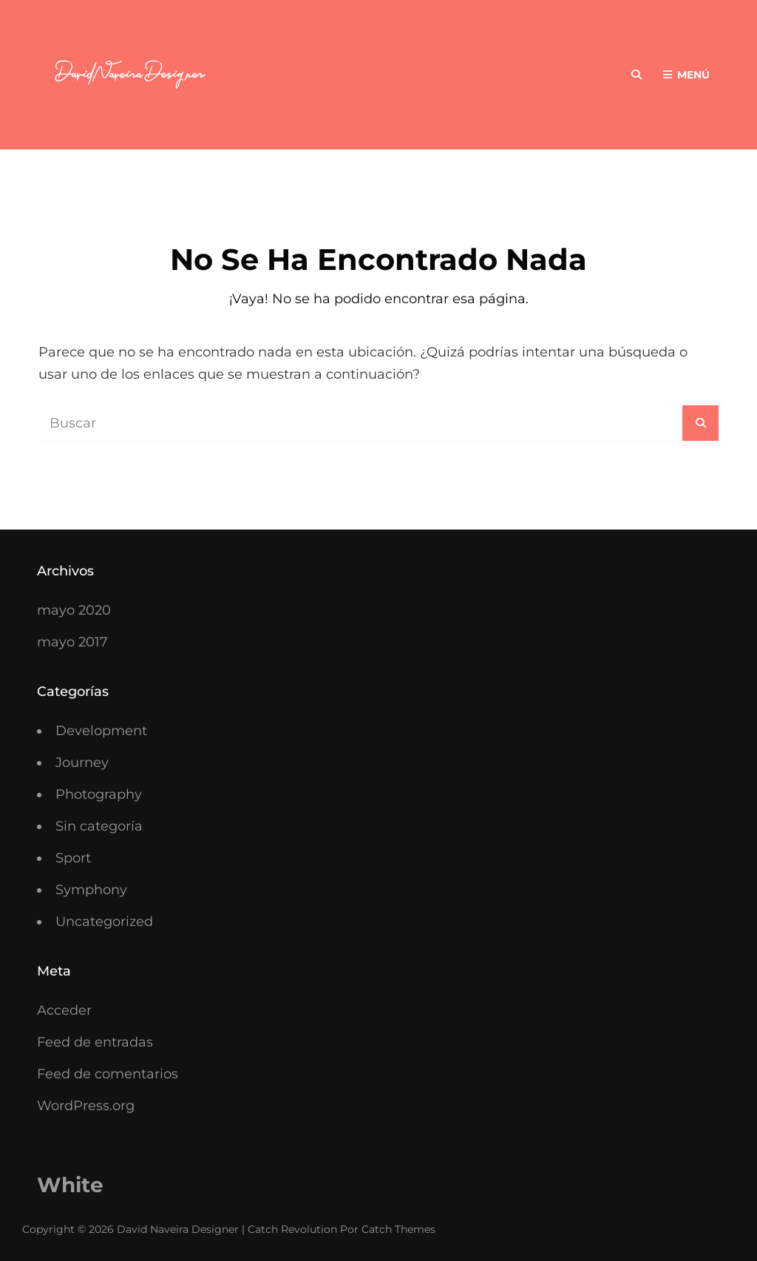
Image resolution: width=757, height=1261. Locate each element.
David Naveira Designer (178, 1229)
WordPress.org (86, 1106)
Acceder (64, 1010)
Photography (98, 794)
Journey (82, 762)
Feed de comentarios (107, 1074)
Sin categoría (99, 826)
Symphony (91, 890)
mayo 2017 (72, 642)
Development (101, 731)
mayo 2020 (74, 610)
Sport (73, 858)
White (70, 1184)
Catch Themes (398, 1229)
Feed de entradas (95, 1042)
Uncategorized (104, 921)
